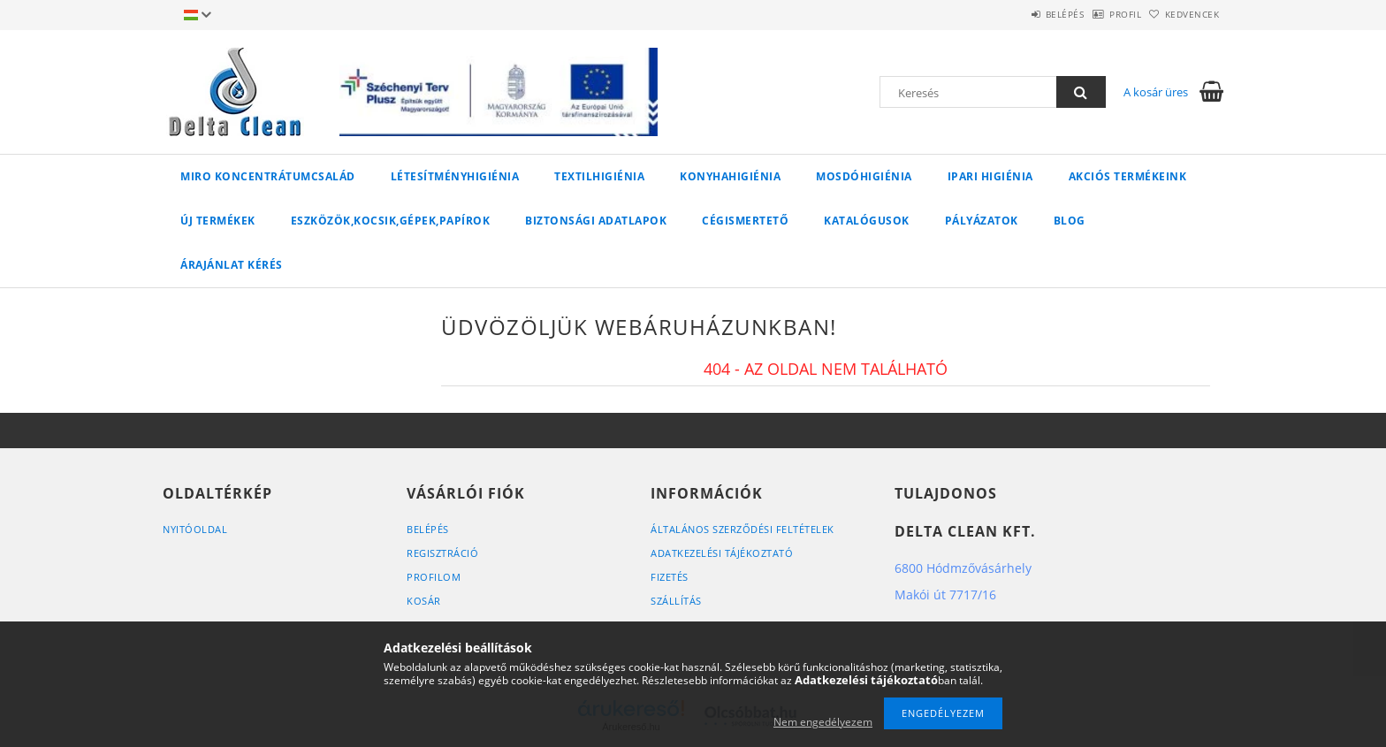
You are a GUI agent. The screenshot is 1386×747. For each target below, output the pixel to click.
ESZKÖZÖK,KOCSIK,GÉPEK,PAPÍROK (391, 220)
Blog (1069, 220)
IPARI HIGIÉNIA (990, 176)
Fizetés (670, 576)
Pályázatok (981, 220)
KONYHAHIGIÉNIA (730, 176)
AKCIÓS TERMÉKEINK (1128, 176)
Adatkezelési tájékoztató (722, 553)
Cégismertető (745, 220)
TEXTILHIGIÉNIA (599, 176)
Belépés (1019, 14)
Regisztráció (442, 553)
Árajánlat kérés (231, 264)
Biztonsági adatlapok (595, 220)
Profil (1098, 14)
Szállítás (676, 600)
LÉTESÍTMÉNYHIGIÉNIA (455, 176)
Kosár (424, 600)
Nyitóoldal (195, 529)
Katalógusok (867, 220)
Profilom (434, 576)
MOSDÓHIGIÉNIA (864, 176)
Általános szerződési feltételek (742, 529)
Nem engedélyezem (822, 721)
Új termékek (217, 220)
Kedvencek (1183, 14)
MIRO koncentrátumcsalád (267, 176)
